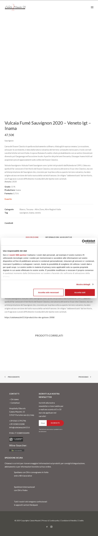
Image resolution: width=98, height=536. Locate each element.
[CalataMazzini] (15, 7)
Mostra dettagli (83, 284)
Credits (81, 521)
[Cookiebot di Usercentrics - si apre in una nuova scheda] (84, 242)
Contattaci (15, 403)
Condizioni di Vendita (69, 521)
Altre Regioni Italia (53, 209)
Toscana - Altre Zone (35, 209)
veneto (38, 213)
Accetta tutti (79, 292)
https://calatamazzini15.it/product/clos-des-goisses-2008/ (30, 317)
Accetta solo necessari (48, 292)
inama (31, 213)
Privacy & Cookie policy (50, 521)
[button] (92, 7)
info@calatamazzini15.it (19, 427)
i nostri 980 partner (17, 255)
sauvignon (24, 213)
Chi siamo (15, 399)
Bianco (22, 209)
